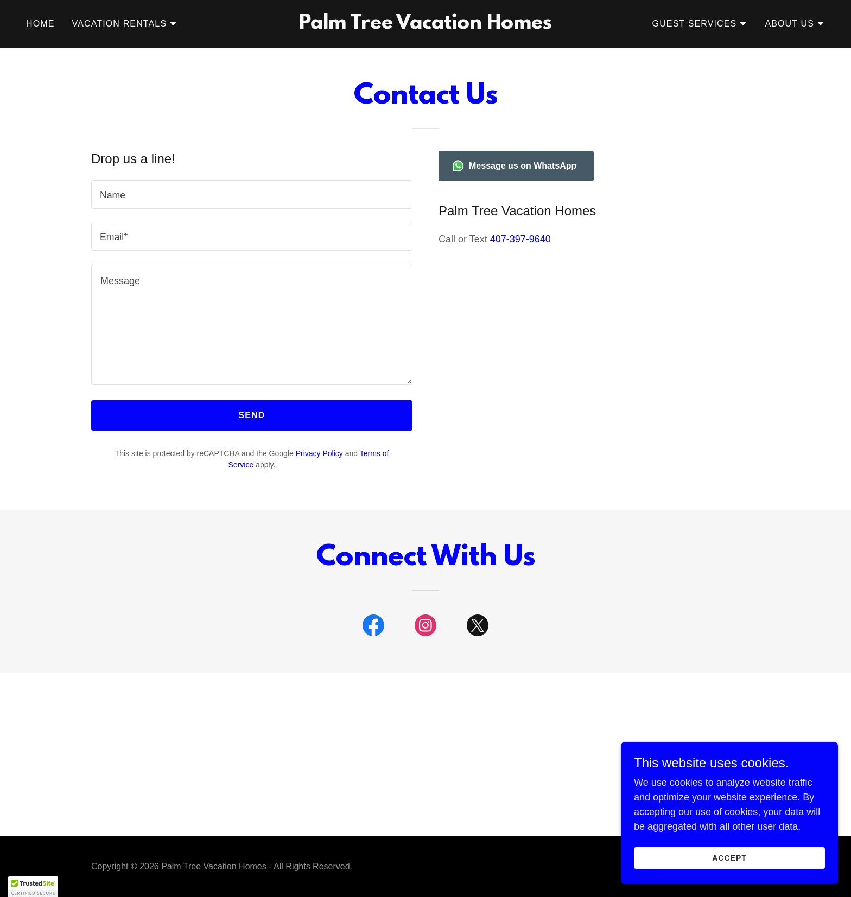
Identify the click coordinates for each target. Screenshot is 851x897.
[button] (125, 23)
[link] (426, 25)
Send (252, 415)
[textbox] (251, 194)
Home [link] (40, 23)
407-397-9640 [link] (520, 239)
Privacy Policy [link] (319, 453)
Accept (729, 858)
